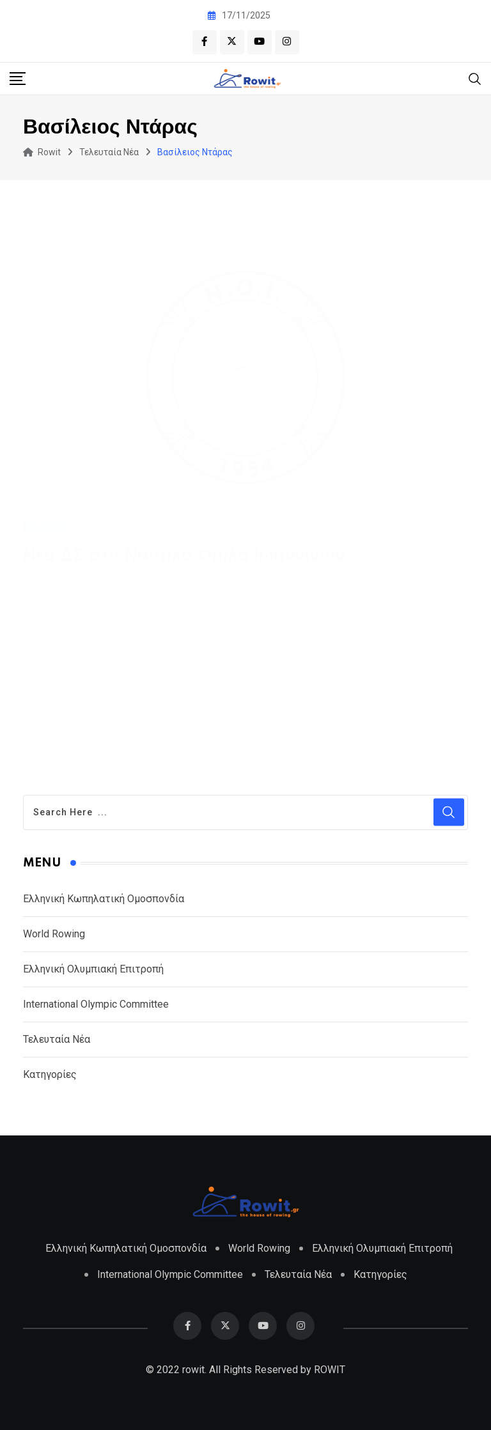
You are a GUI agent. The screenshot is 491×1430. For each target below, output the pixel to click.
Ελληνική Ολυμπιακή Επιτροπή (93, 969)
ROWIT (329, 1370)
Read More (74, 701)
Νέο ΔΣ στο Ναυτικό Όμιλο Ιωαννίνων (184, 540)
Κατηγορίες (50, 1074)
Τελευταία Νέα (56, 1039)
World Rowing (54, 934)
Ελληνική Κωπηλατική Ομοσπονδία (103, 899)
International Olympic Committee (96, 1004)
